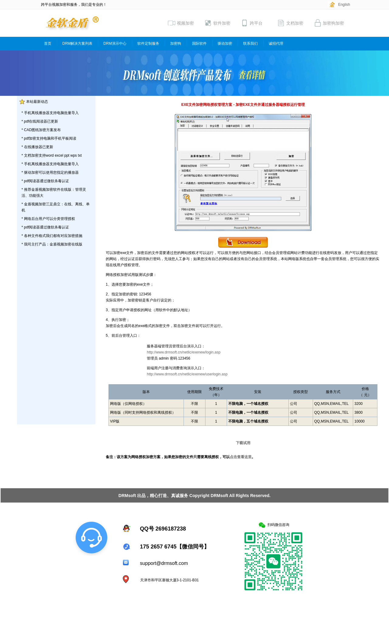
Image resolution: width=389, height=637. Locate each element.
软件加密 (217, 23)
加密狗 (175, 43)
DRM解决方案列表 (77, 43)
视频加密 (181, 23)
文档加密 (290, 23)
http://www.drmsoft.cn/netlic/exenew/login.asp (183, 352)
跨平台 (252, 23)
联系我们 (250, 43)
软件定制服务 (148, 43)
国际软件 (199, 43)
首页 (47, 43)
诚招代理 (276, 43)
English (344, 4)
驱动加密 (225, 43)
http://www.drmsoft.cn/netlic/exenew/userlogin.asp (187, 374)
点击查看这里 (241, 457)
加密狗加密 (329, 23)
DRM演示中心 (114, 43)
